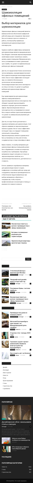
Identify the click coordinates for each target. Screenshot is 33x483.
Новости (13, 329)
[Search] (30, 2)
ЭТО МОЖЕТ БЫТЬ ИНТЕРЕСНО (15, 216)
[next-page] (6, 249)
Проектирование (8, 380)
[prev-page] (3, 249)
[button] (3, 2)
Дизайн (12, 283)
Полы (4, 378)
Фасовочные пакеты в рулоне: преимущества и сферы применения (20, 226)
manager (21, 274)
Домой (3, 6)
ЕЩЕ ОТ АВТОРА (9, 219)
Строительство (14, 274)
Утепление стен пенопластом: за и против (7, 208)
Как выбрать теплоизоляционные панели (25, 208)
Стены (12, 337)
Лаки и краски (7, 372)
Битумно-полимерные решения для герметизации (19, 234)
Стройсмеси (6, 388)
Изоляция (9, 6)
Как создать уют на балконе (20, 353)
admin (16, 337)
